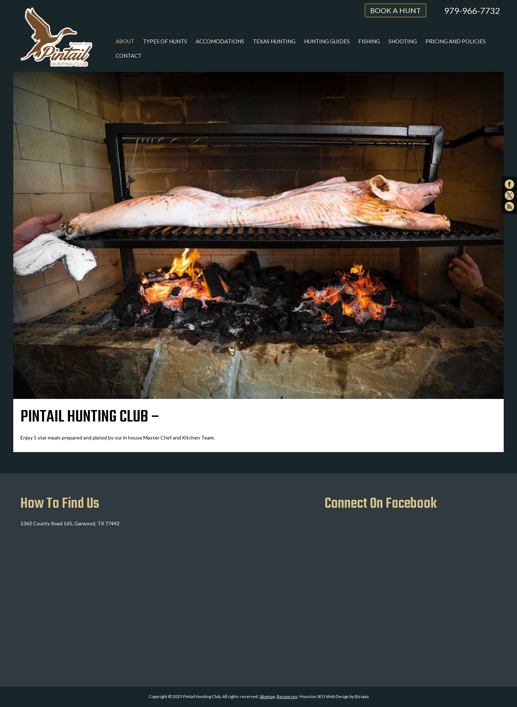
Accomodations (220, 41)
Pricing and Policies (455, 41)
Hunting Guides (327, 41)
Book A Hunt (395, 10)
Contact (128, 55)
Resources (287, 696)
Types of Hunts (165, 41)
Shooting (402, 41)
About (125, 41)
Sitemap (267, 696)
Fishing (369, 41)
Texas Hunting (274, 41)
